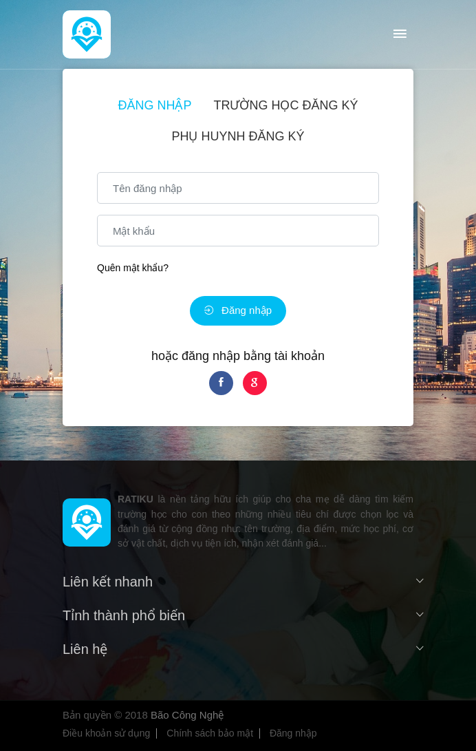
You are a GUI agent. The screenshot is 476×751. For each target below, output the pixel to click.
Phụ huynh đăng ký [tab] (237, 136)
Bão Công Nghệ (187, 715)
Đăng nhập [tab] (154, 105)
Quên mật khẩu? (133, 267)
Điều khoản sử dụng (106, 733)
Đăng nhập (238, 310)
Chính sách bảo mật (209, 733)
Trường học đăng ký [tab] (286, 105)
